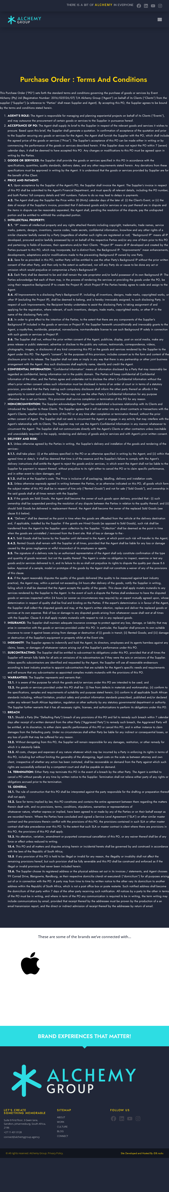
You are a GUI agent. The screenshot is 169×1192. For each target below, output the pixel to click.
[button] (159, 19)
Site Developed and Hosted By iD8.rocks (142, 1153)
